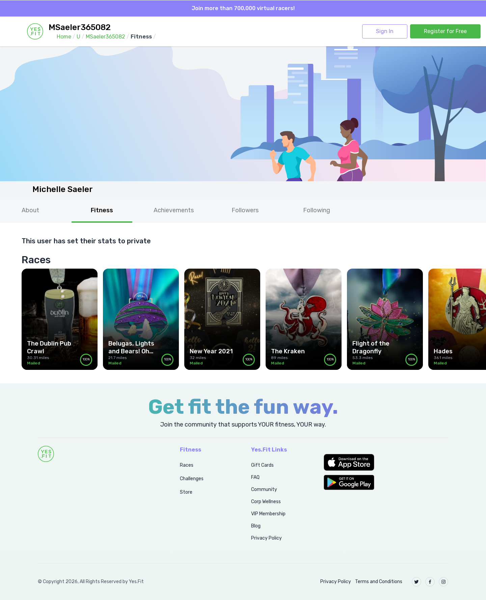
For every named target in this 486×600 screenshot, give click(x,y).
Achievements (174, 210)
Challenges (192, 479)
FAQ (255, 477)
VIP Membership (268, 514)
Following (316, 210)
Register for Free (445, 31)
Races (186, 465)
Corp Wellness (266, 501)
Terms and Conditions (378, 581)
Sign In (385, 31)
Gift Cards (262, 465)
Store (186, 492)
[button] (386, 462)
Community (264, 489)
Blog (256, 526)
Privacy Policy (266, 538)
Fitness (102, 210)
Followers (245, 210)
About (30, 210)
